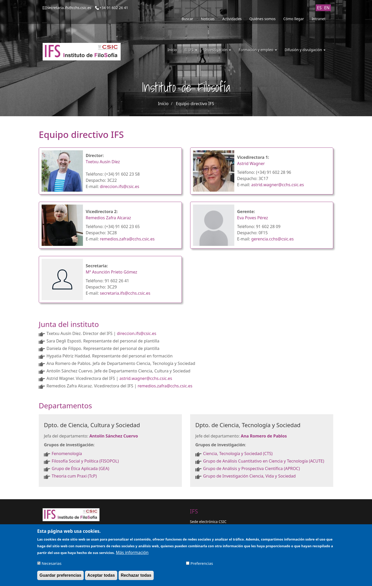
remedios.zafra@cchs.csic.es (127, 239)
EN (327, 8)
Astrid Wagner (251, 163)
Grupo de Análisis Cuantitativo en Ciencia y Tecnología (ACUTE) (263, 461)
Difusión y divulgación (305, 49)
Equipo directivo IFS (195, 103)
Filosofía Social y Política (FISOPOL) (85, 461)
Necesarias (51, 565)
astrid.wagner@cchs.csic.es (277, 184)
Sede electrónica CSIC (208, 521)
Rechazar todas (136, 577)
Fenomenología (67, 453)
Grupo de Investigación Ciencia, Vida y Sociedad (249, 476)
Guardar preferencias (60, 577)
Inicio (172, 49)
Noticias (208, 18)
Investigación (218, 49)
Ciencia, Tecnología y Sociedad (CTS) (238, 453)
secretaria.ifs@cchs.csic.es (69, 7)
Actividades (232, 18)
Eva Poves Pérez (252, 218)
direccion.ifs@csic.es (119, 186)
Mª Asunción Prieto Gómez (111, 272)
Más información (132, 555)
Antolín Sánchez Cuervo (113, 436)
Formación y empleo (258, 49)
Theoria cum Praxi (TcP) (74, 476)
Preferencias (201, 565)
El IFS (190, 49)
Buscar (187, 18)
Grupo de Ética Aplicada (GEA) (80, 468)
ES (319, 8)
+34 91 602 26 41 (113, 7)
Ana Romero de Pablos (264, 436)
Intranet (319, 18)
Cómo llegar (293, 18)
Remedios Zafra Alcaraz (108, 218)
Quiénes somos (262, 18)
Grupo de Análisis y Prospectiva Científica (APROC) (251, 468)
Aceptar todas (101, 577)
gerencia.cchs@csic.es (272, 239)
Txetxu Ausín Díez (103, 162)
